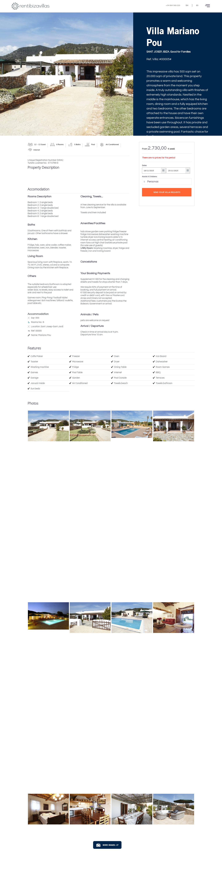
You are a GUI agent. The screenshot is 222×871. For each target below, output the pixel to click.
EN (187, 5)
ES (197, 5)
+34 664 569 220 (173, 5)
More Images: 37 (107, 845)
